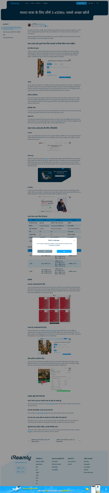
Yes (64, 251)
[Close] (74, 240)
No (45, 251)
